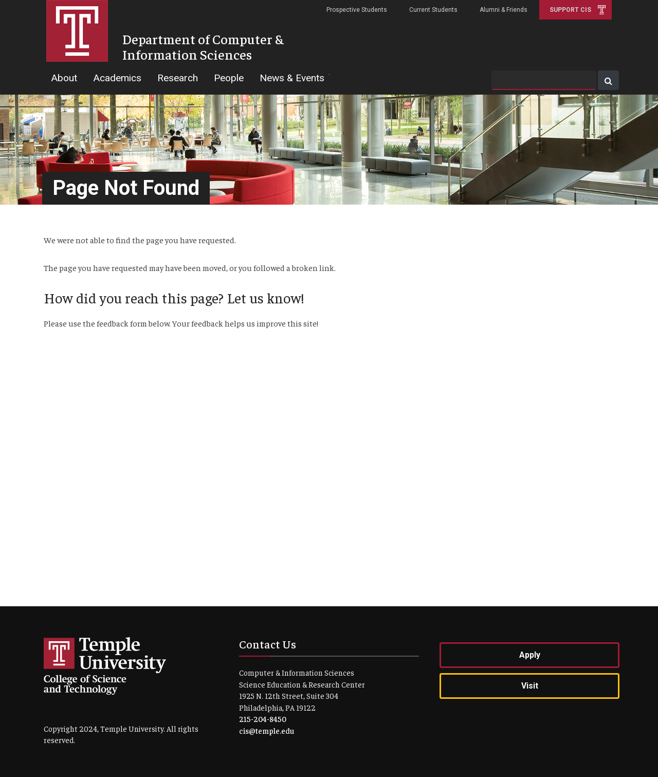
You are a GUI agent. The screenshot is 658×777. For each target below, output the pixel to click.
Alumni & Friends (503, 9)
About (64, 78)
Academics (117, 78)
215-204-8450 (262, 719)
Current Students (433, 9)
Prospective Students (356, 9)
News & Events (292, 78)
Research (177, 78)
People (229, 78)
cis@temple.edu (266, 730)
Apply (529, 655)
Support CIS (570, 9)
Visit (529, 686)
